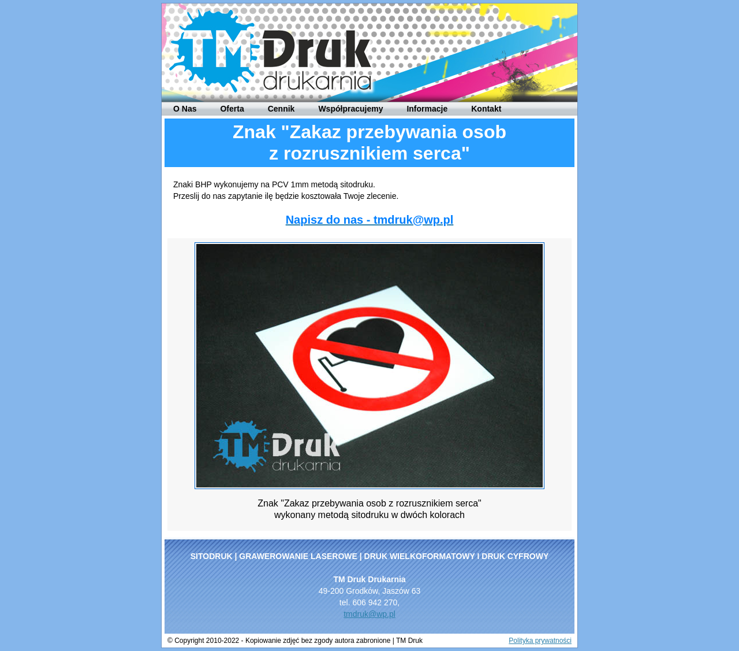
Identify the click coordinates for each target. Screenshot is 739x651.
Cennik (281, 108)
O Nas (184, 108)
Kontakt (486, 108)
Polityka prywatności (540, 641)
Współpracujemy (350, 108)
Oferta (232, 108)
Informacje (426, 108)
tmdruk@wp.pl (369, 614)
